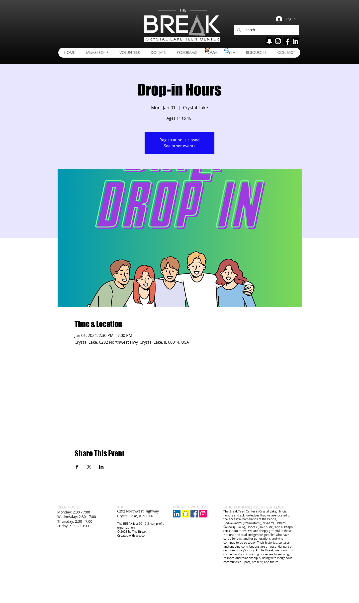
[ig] (278, 41)
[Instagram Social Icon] (203, 513)
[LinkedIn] (176, 513)
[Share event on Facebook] (77, 467)
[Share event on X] (89, 467)
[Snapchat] (185, 513)
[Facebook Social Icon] (194, 513)
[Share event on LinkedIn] (101, 467)
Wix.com (141, 535)
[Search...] (266, 30)
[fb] (286, 41)
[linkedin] (295, 41)
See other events (179, 146)
